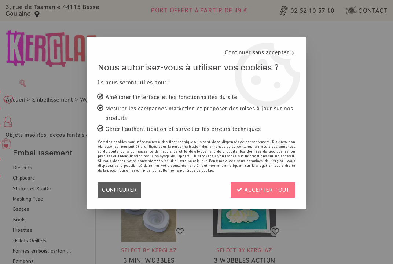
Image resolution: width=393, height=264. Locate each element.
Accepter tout (262, 190)
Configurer (119, 190)
